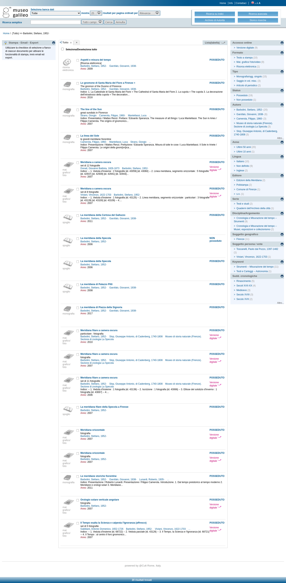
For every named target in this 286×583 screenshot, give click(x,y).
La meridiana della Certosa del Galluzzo (102, 215)
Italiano (240, 161)
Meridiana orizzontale (92, 430)
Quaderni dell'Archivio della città (253, 208)
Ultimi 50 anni (244, 147)
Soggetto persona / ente (247, 244)
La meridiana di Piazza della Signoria (101, 307)
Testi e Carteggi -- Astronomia (252, 271)
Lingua (236, 156)
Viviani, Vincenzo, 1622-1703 (96, 194)
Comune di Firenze (247, 189)
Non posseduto (245, 99)
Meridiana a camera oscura (95, 162)
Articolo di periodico (246, 85)
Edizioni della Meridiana (249, 180)
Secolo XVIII (243, 294)
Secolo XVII (243, 299)
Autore (236, 104)
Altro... (280, 138)
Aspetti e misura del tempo (95, 59)
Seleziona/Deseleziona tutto (81, 49)
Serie (235, 198)
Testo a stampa (244, 57)
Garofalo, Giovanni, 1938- (123, 66)
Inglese (240, 170)
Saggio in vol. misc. (247, 81)
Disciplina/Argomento (246, 213)
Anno (235, 142)
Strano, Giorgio (88, 115)
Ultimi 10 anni (244, 151)
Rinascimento (244, 281)
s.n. (238, 194)
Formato (237, 52)
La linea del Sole (89, 135)
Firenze (240, 239)
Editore (237, 175)
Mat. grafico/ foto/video (249, 62)
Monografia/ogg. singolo (249, 76)
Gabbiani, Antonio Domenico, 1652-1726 (102, 529)
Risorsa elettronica (246, 66)
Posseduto (242, 95)
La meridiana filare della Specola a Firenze (104, 406)
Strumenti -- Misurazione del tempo (255, 266)
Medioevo (242, 290)
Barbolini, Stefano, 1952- (93, 66)
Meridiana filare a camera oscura (98, 330)
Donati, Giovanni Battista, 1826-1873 (100, 168)
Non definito (243, 166)
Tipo (235, 71)
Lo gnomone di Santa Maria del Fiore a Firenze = (107, 82)
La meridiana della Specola (95, 238)
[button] (96, 13)
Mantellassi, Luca (137, 115)
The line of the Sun (91, 109)
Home (223, 3)
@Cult (143, 565)
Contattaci (241, 3)
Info (231, 3)
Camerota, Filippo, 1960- (112, 115)
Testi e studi (242, 203)
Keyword (237, 261)
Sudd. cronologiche (244, 276)
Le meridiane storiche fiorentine (98, 476)
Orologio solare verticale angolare (99, 499)
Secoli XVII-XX (244, 285)
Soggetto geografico (245, 234)
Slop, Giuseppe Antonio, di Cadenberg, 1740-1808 (136, 336)
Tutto (65, 42)
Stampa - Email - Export (21, 42)
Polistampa (242, 184)
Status (236, 90)
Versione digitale (215, 169)
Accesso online (242, 42)
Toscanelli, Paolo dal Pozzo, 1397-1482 (257, 249)
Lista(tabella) (215, 42)
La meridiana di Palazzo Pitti (96, 284)
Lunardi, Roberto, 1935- (152, 479)
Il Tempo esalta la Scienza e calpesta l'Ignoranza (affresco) (113, 522)
